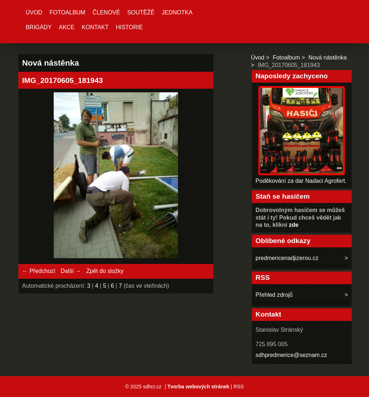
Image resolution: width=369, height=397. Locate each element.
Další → (71, 271)
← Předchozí (38, 271)
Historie (129, 27)
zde (294, 225)
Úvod (34, 12)
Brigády (39, 27)
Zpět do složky (104, 271)
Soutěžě (141, 12)
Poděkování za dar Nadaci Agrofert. (301, 181)
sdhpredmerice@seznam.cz (291, 355)
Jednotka (177, 12)
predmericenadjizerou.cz (286, 258)
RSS (239, 386)
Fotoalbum (67, 12)
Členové (106, 12)
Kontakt (95, 27)
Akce (67, 27)
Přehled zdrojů (274, 295)
